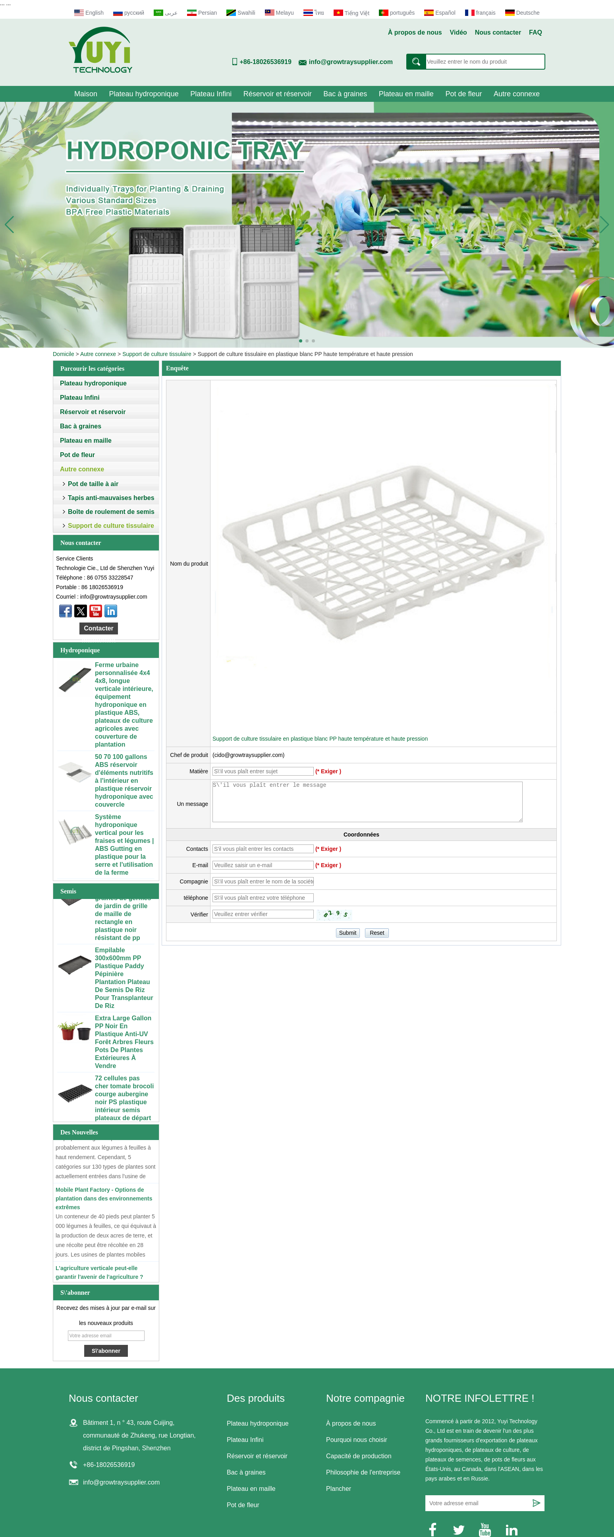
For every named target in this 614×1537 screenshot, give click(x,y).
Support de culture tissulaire (156, 354)
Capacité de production (359, 1456)
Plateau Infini (211, 94)
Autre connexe (517, 94)
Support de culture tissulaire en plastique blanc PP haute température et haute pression (320, 738)
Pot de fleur (463, 94)
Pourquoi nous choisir (356, 1439)
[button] (300, 340)
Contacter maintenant (99, 629)
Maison (85, 94)
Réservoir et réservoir (277, 94)
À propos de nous (415, 32)
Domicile (63, 354)
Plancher (338, 1488)
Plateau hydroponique (144, 94)
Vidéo (458, 32)
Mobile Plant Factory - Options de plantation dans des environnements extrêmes (104, 1200)
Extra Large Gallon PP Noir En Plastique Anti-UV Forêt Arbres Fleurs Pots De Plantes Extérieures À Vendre (124, 1044)
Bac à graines (345, 94)
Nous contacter (498, 32)
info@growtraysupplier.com (351, 61)
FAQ (535, 32)
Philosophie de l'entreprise (363, 1472)
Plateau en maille (406, 94)
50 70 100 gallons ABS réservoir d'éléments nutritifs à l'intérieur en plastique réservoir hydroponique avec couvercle (124, 782)
